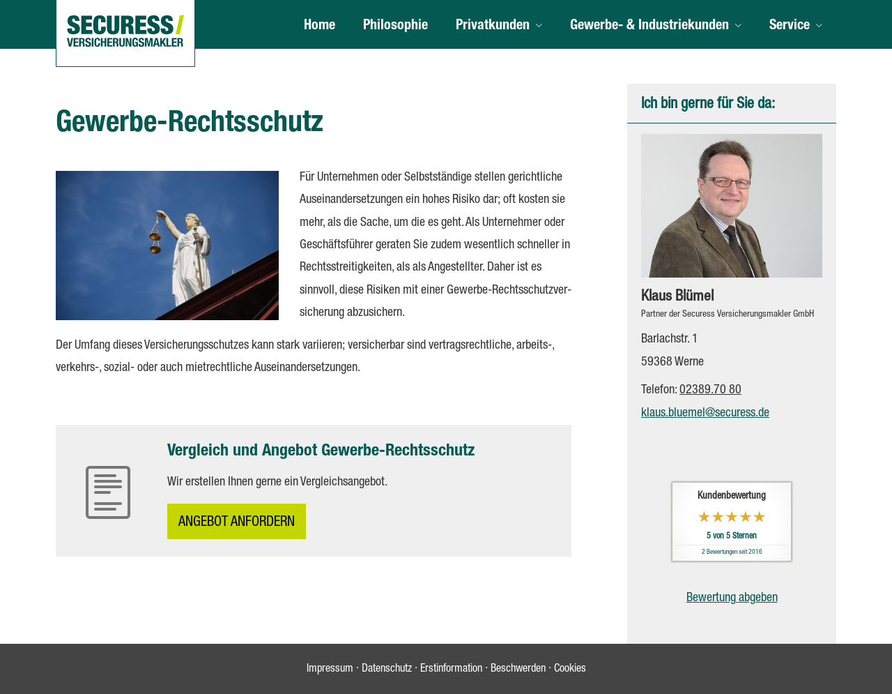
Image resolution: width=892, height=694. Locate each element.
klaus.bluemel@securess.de (705, 413)
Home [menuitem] (319, 26)
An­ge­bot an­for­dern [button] (236, 523)
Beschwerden (518, 669)
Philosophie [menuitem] (395, 26)
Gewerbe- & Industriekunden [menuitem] (649, 26)
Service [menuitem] (789, 26)
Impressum (330, 669)
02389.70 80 (710, 390)
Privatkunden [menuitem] (493, 26)
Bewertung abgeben (732, 598)
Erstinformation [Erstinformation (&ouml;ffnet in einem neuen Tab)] (451, 669)
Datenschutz (387, 669)
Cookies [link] (570, 669)
